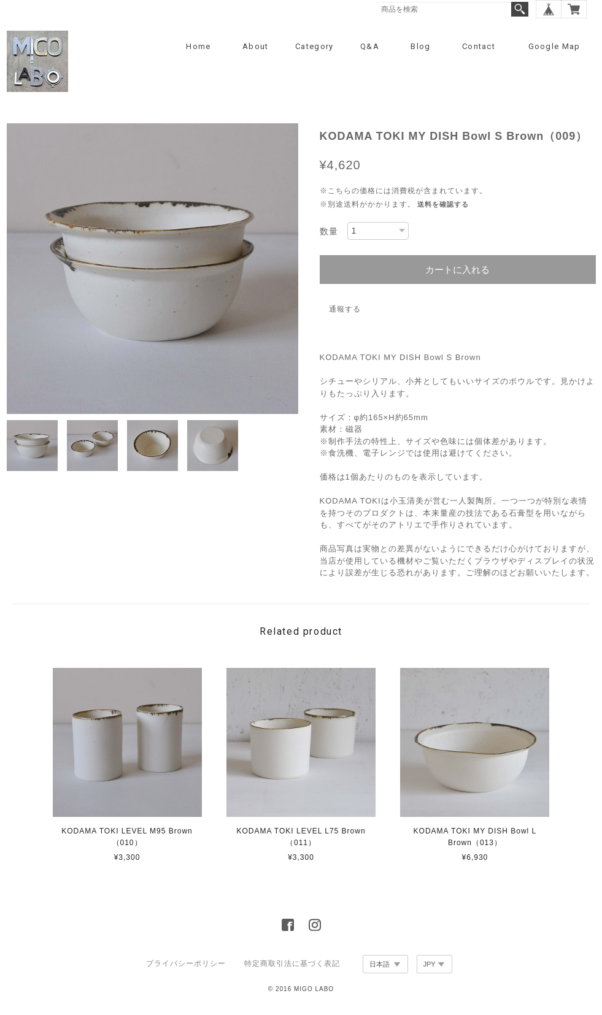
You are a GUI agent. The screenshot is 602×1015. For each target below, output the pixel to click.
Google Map (554, 46)
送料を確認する (443, 204)
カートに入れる (457, 269)
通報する (345, 309)
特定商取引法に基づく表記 (292, 963)
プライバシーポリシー (186, 963)
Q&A (369, 46)
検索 (519, 9)
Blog (420, 46)
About (255, 46)
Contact (478, 46)
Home (198, 46)
